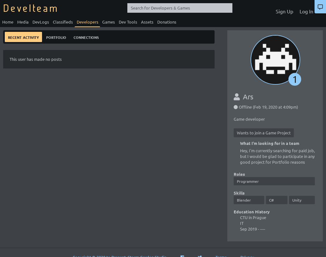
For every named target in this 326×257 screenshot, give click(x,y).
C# (271, 200)
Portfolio (56, 36)
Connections (86, 36)
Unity (296, 200)
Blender (244, 200)
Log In (306, 11)
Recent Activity (23, 36)
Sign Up (284, 11)
